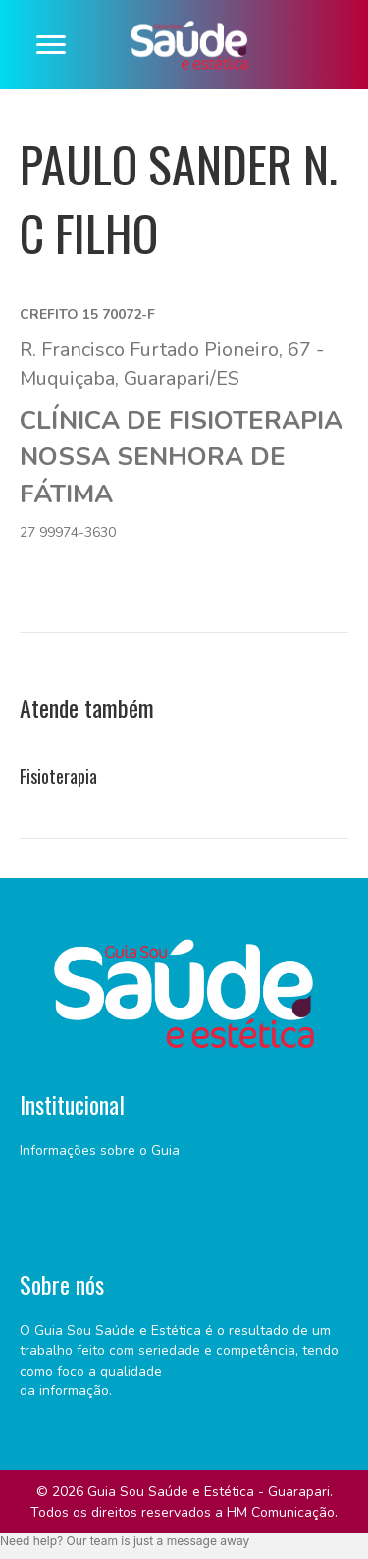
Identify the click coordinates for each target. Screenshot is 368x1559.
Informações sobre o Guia (100, 1150)
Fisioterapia (58, 776)
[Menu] (51, 45)
